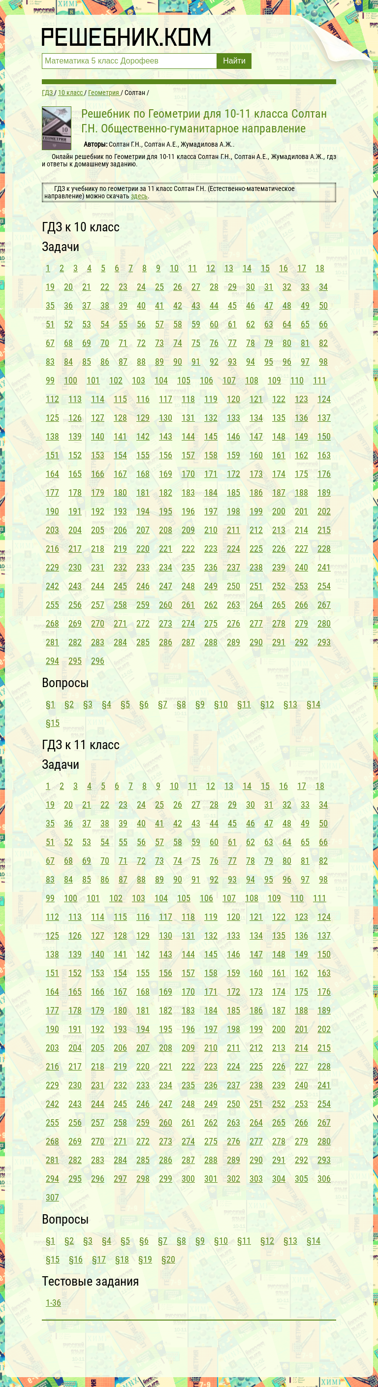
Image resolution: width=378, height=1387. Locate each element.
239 (278, 567)
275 (211, 623)
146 (233, 436)
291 (278, 642)
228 (324, 548)
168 (143, 474)
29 (232, 287)
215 (324, 530)
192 (97, 511)
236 (211, 567)
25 (159, 287)
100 (70, 380)
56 (141, 324)
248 (188, 586)
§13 (290, 704)
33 (305, 287)
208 (165, 530)
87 (123, 361)
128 (120, 417)
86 (104, 361)
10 (174, 268)
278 (278, 623)
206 (120, 530)
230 (75, 567)
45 (232, 305)
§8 (181, 704)
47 (268, 305)
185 (233, 492)
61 (232, 324)
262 (211, 604)
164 (52, 474)
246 (143, 586)
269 (75, 623)
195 (165, 511)
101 (93, 380)
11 (192, 268)
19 (50, 287)
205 (97, 530)
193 (120, 511)
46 (250, 305)
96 (287, 361)
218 (97, 548)
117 (165, 399)
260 (165, 604)
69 (86, 343)
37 (86, 305)
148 (278, 436)
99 (50, 380)
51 (50, 324)
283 (97, 642)
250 (233, 586)
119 (211, 399)
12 (210, 268)
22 (104, 287)
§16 (76, 1259)
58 (177, 324)
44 (214, 305)
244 (97, 586)
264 (256, 604)
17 (301, 268)
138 (52, 436)
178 (75, 492)
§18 (122, 1259)
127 (97, 417)
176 (324, 474)
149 (301, 436)
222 (188, 548)
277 (256, 623)
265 (278, 604)
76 (214, 343)
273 (165, 623)
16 (283, 268)
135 (278, 417)
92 (214, 361)
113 (75, 399)
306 (324, 1178)
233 (143, 567)
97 (305, 361)
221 (165, 548)
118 (188, 399)
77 (232, 343)
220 (143, 548)
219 (120, 548)
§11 (244, 704)
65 (305, 324)
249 (211, 586)
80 (287, 343)
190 (52, 511)
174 (278, 474)
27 (195, 287)
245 (120, 586)
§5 (125, 704)
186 (256, 492)
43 (195, 305)
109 (274, 380)
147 (256, 436)
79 (268, 343)
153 (97, 455)
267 (324, 604)
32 (287, 287)
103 (138, 380)
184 (211, 492)
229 (52, 567)
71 (123, 343)
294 (52, 661)
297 (120, 1178)
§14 (313, 704)
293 (324, 642)
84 (68, 361)
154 (120, 455)
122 (278, 399)
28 (214, 287)
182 (165, 492)
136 (301, 417)
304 (278, 1178)
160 (256, 455)
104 (161, 380)
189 (324, 492)
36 (68, 305)
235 (188, 567)
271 (120, 623)
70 (104, 343)
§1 (50, 704)
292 (301, 642)
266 (301, 604)
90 (177, 361)
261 (188, 604)
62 (250, 324)
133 (233, 417)
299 (165, 1178)
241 (324, 567)
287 (188, 642)
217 (75, 548)
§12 (267, 704)
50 (323, 305)
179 (97, 492)
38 (104, 305)
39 (123, 305)
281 (52, 642)
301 (211, 1178)
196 (188, 511)
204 (75, 530)
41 (159, 305)
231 (97, 567)
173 (256, 474)
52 (68, 324)
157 (188, 455)
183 (188, 492)
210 (211, 530)
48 (287, 305)
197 (211, 511)
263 (233, 604)
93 (232, 361)
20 (68, 287)
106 (206, 380)
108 (251, 380)
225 (256, 548)
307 (52, 1197)
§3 (88, 704)
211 (233, 530)
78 (250, 343)
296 (97, 661)
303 (256, 1178)
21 (86, 287)
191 (75, 511)
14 (247, 268)
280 (324, 623)
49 (305, 305)
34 (323, 287)
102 (116, 380)
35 (50, 305)
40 (141, 305)
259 (143, 604)
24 (141, 287)
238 (256, 567)
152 (75, 455)
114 (97, 399)
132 (211, 417)
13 (228, 268)
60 (214, 324)
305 (301, 1178)
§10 (221, 704)
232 (120, 567)
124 (324, 399)
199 (256, 511)
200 (278, 511)
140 (97, 436)
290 (256, 642)
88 (141, 361)
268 (52, 623)
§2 (69, 704)
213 (278, 530)
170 (188, 474)
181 (143, 492)
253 (301, 586)
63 (268, 324)
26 (177, 287)
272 (143, 623)
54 (104, 324)
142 (143, 436)
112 (52, 399)
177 (52, 492)
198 (233, 511)
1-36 (53, 1302)
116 (143, 399)
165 (75, 474)
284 (120, 642)
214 (301, 530)
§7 (162, 704)
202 (324, 511)
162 (301, 455)
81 (305, 343)
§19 (145, 1259)
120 (233, 399)
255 (52, 604)
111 (319, 380)
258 (120, 604)
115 (120, 399)
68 (68, 343)
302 (233, 1178)
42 (177, 305)
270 (97, 623)
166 (97, 474)
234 (165, 567)
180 (120, 492)
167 (120, 474)
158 (211, 455)
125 (52, 417)
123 (301, 399)
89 (159, 361)
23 (123, 287)
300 (188, 1178)
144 (188, 436)
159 (233, 455)
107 (229, 380)
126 (75, 417)
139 (75, 436)
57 (159, 324)
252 (278, 586)
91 (195, 361)
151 (52, 455)
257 (97, 604)
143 (165, 436)
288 (211, 642)
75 (195, 343)
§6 (144, 704)
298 (143, 1178)
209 (188, 530)
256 (75, 604)
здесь (139, 196)
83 (50, 361)
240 (301, 567)
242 (52, 586)
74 (177, 343)
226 (278, 548)
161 (278, 455)
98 (323, 361)
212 (256, 530)
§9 (200, 704)
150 (324, 436)
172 (233, 474)
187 (278, 492)
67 (50, 343)
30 (250, 287)
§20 (168, 1259)
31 (268, 287)
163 (324, 455)
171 (211, 474)
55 (123, 324)
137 (324, 417)
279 (301, 623)
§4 (106, 704)
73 (159, 343)
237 (233, 567)
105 (183, 380)
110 (297, 380)
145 (211, 436)
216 (52, 548)
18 (319, 268)
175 (301, 474)
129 (143, 417)
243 (75, 586)
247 (165, 586)
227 (301, 548)
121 (256, 399)
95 (268, 361)
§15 (53, 723)
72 (141, 343)
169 (165, 474)
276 (233, 623)
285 (143, 642)
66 (323, 324)
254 (324, 586)
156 (165, 455)
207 (143, 530)
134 (256, 417)
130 (165, 417)
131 (188, 417)
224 (233, 548)
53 (86, 324)
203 (52, 530)
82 (323, 343)
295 (75, 661)
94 (250, 361)
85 (86, 361)
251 (256, 586)
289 (233, 642)
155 (143, 455)
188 (301, 492)
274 (188, 623)
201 (301, 511)
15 (265, 268)
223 (211, 548)
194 (143, 511)
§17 (99, 1259)
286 (165, 642)
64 (287, 324)
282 (75, 642)
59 (195, 324)
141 (120, 436)
